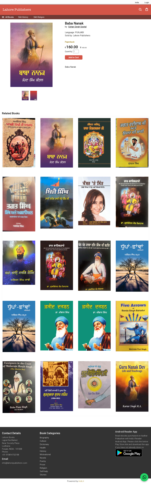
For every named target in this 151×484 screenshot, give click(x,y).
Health (43, 448)
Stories (43, 474)
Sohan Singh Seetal (77, 26)
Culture (43, 441)
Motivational (45, 454)
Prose (42, 464)
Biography (44, 437)
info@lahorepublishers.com (14, 463)
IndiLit (81, 481)
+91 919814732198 (10, 455)
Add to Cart (74, 57)
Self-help (44, 471)
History (43, 451)
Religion (43, 468)
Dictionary (44, 444)
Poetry (43, 461)
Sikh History (23, 17)
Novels (43, 458)
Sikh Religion (39, 17)
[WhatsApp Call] (144, 477)
